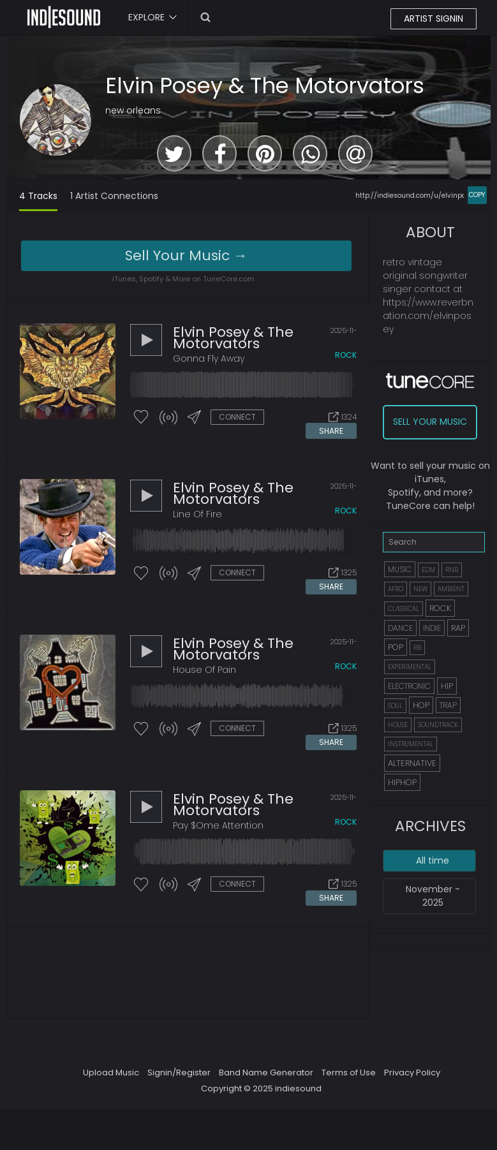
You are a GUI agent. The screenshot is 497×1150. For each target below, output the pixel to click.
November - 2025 (433, 896)
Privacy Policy (412, 1070)
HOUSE (398, 725)
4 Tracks (38, 195)
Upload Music (111, 1070)
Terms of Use (349, 1070)
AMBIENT (451, 589)
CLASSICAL (403, 609)
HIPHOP (402, 782)
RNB (451, 570)
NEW (420, 589)
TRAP (448, 705)
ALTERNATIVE (412, 763)
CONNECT (237, 416)
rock (346, 355)
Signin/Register (179, 1070)
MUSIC (400, 569)
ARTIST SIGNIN (433, 18)
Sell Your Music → (186, 255)
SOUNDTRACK (438, 725)
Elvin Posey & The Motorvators (264, 85)
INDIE (432, 628)
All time (432, 860)
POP (395, 647)
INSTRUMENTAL (410, 744)
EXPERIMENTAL (409, 667)
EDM (428, 570)
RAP (458, 628)
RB (417, 647)
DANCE (400, 628)
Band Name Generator (266, 1070)
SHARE (331, 430)
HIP (447, 686)
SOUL (395, 706)
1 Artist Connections (114, 195)
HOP (421, 705)
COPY (477, 195)
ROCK (440, 608)
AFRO (395, 589)
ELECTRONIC (409, 686)
